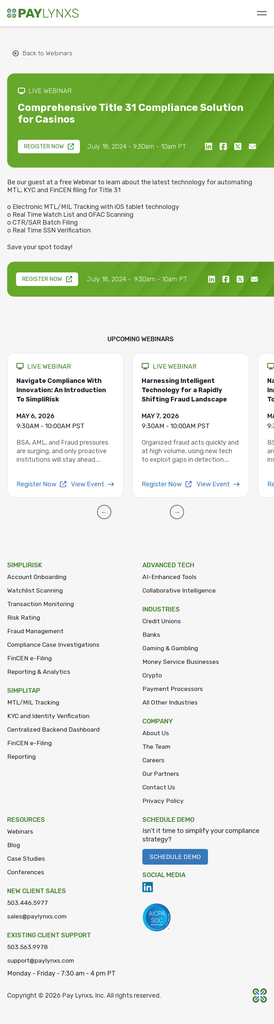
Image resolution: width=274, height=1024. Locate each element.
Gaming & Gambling (171, 648)
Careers (153, 760)
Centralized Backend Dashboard (54, 729)
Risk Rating (23, 617)
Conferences (26, 872)
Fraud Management (36, 631)
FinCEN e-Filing (29, 658)
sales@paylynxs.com (37, 916)
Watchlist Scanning (35, 590)
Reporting (22, 757)
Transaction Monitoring (41, 604)
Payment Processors (173, 689)
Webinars (20, 831)
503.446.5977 (28, 903)
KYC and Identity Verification (49, 716)
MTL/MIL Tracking (34, 702)
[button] (108, 512)
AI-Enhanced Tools (170, 577)
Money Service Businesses (181, 662)
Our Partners (160, 774)
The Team (157, 747)
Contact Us (159, 787)
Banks (151, 635)
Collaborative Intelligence (180, 590)
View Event (92, 484)
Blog (14, 845)
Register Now (49, 146)
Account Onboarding (37, 577)
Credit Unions (162, 621)
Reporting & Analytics (39, 672)
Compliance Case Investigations (54, 645)
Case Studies (26, 858)
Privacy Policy (163, 801)
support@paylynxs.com (42, 960)
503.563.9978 (28, 947)
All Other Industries (170, 702)
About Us (156, 733)
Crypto (152, 675)
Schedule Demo (176, 857)
